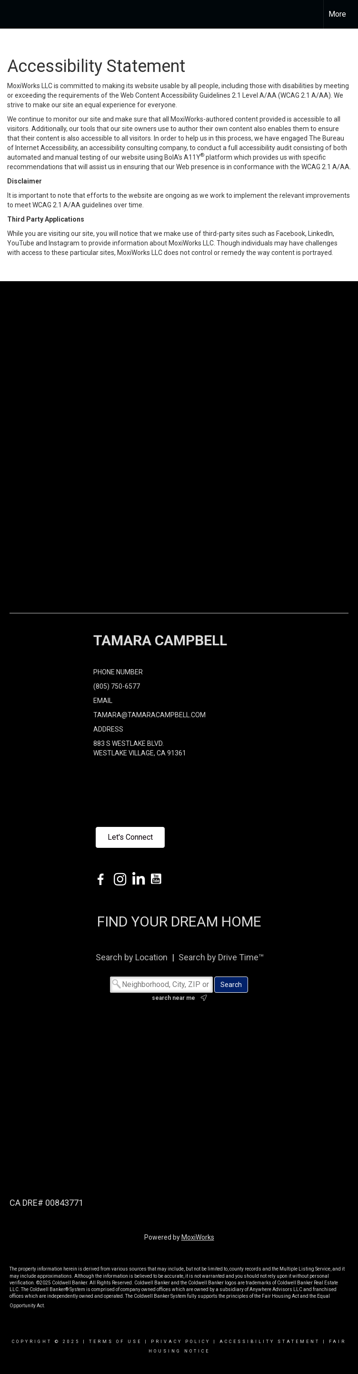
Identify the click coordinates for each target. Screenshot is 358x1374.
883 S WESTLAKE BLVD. (128, 743)
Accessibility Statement (269, 1341)
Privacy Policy (180, 1341)
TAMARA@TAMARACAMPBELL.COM (149, 715)
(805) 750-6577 (116, 686)
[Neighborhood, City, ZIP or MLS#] (161, 985)
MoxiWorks (197, 1237)
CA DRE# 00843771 (46, 1203)
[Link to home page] (12, 14)
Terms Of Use (115, 1341)
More (337, 14)
